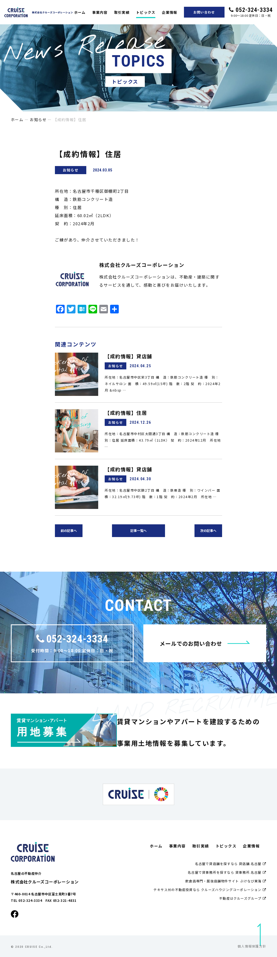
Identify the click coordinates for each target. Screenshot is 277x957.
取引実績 (122, 12)
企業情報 (169, 12)
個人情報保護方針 (252, 946)
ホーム (80, 12)
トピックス (146, 12)
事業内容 (100, 12)
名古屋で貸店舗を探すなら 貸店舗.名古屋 (230, 863)
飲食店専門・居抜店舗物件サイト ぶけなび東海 (225, 881)
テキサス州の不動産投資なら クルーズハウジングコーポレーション (209, 889)
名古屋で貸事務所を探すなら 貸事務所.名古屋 (227, 872)
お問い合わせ (204, 12)
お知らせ (38, 119)
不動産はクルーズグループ (242, 898)
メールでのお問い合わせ (205, 643)
